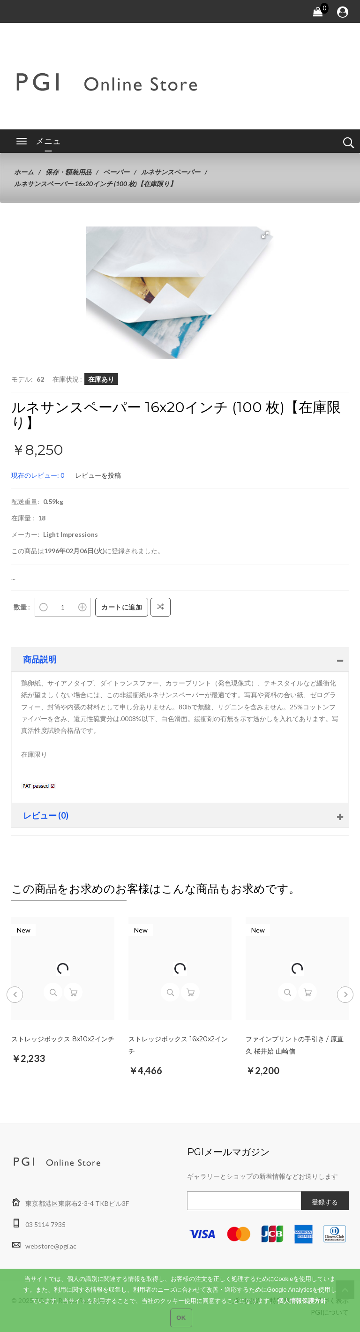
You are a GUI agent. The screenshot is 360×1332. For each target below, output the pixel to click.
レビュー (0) (45, 815)
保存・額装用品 (68, 172)
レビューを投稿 (98, 475)
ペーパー (116, 172)
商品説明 (40, 659)
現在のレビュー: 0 (37, 475)
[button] (265, 234)
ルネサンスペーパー (170, 172)
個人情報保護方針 (302, 1306)
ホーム (24, 172)
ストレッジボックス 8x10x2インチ (62, 1039)
